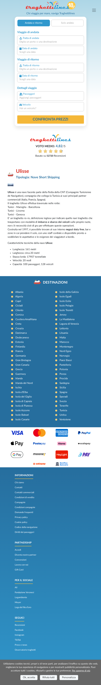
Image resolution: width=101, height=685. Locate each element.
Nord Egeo (65, 351)
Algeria (19, 296)
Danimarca (21, 333)
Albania (19, 292)
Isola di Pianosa (23, 406)
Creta (18, 324)
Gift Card (19, 570)
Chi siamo (19, 482)
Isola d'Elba (21, 392)
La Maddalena (67, 319)
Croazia (19, 328)
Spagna (63, 392)
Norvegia (64, 356)
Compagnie (20, 502)
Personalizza (69, 677)
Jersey (63, 315)
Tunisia (63, 410)
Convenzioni (20, 560)
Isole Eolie (65, 301)
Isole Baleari (22, 415)
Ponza (63, 374)
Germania (20, 356)
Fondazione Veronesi (24, 592)
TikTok (18, 640)
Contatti (18, 487)
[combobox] (50, 42)
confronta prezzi (50, 119)
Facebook (19, 630)
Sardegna (64, 383)
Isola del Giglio (23, 396)
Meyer (18, 602)
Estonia (19, 342)
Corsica (19, 315)
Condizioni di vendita (24, 497)
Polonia (64, 369)
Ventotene (65, 419)
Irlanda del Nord (24, 383)
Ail (16, 587)
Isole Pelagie (66, 305)
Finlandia (20, 346)
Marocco (64, 342)
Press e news (21, 645)
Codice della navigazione (26, 527)
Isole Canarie (22, 419)
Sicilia (63, 387)
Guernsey (20, 374)
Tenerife (64, 406)
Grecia (18, 369)
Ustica (63, 415)
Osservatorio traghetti (25, 650)
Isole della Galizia (69, 292)
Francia (19, 351)
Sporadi (64, 396)
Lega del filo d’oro (23, 607)
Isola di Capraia (23, 401)
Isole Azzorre (22, 410)
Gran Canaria (22, 365)
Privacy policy (21, 517)
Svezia (63, 401)
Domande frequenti (24, 512)
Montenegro (66, 346)
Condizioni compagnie (25, 507)
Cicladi (19, 305)
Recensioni (20, 625)
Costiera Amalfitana (25, 319)
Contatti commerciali (24, 492)
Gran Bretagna (23, 360)
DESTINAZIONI (55, 282)
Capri (18, 301)
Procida (64, 378)
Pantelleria (65, 365)
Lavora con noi (21, 565)
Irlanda (19, 378)
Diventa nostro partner (25, 555)
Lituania (64, 333)
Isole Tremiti (66, 310)
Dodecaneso (22, 337)
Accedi (18, 550)
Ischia (18, 387)
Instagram (19, 635)
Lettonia (64, 328)
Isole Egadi (65, 296)
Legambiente (21, 597)
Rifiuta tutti (48, 677)
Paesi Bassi (66, 360)
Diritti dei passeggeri (24, 532)
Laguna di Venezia (69, 324)
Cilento (19, 310)
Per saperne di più (81, 671)
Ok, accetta (29, 677)
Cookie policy (21, 522)
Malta (63, 337)
